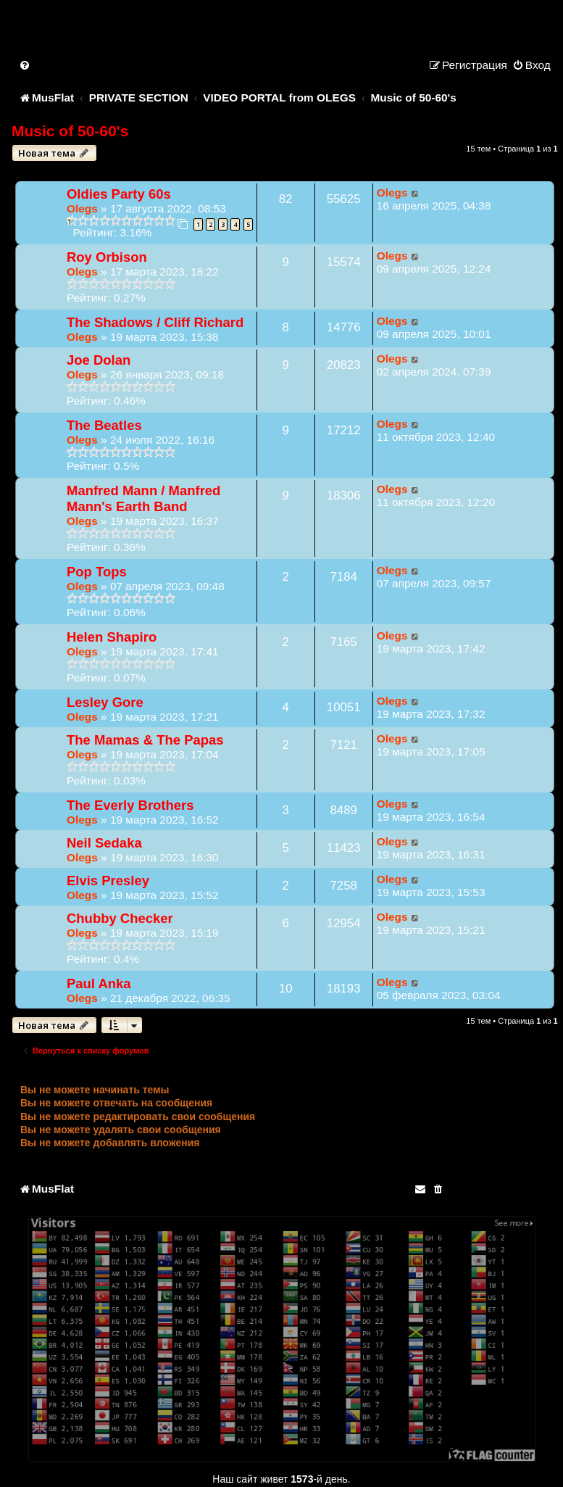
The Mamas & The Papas (145, 739)
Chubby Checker (120, 918)
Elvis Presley (108, 880)
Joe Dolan (98, 360)
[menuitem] (25, 65)
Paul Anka (99, 983)
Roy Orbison (107, 257)
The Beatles (104, 425)
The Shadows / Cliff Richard (155, 322)
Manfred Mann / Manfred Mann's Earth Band (143, 498)
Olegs (82, 208)
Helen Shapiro (112, 637)
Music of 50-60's (70, 131)
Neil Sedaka (104, 842)
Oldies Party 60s (119, 194)
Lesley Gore (105, 702)
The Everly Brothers (130, 805)
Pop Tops (97, 571)
